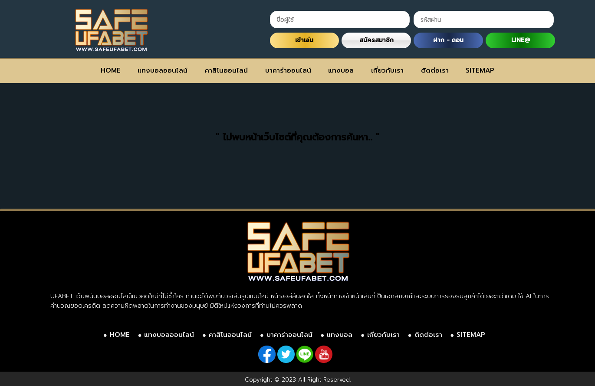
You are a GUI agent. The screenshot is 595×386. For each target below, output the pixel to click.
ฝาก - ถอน (448, 40)
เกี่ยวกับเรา (387, 70)
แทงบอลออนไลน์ (162, 70)
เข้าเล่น (304, 40)
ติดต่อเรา (435, 70)
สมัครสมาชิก (376, 40)
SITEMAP (480, 70)
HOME (111, 70)
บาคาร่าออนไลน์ (288, 70)
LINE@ (520, 40)
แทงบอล (341, 70)
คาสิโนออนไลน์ (226, 70)
